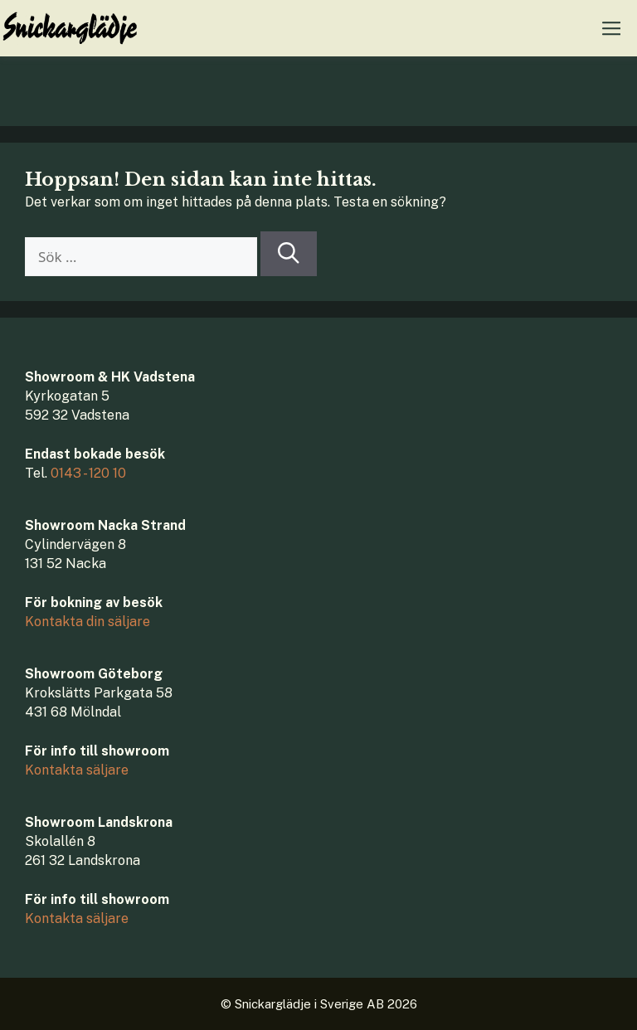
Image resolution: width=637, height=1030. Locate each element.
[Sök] (288, 253)
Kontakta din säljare (87, 621)
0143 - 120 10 (88, 473)
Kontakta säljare (77, 770)
